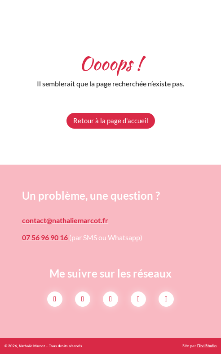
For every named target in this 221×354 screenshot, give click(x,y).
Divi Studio (207, 345)
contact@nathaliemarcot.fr (65, 220)
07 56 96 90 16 (45, 237)
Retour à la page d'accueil (110, 121)
